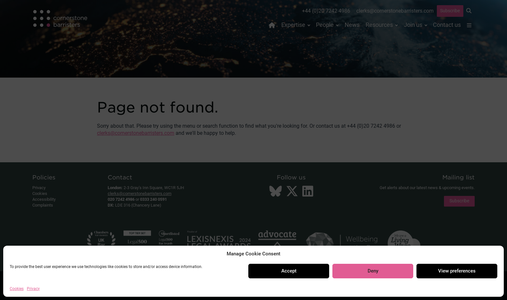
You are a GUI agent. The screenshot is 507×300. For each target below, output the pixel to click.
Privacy (33, 288)
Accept (289, 271)
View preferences (457, 271)
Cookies (17, 288)
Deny (373, 271)
